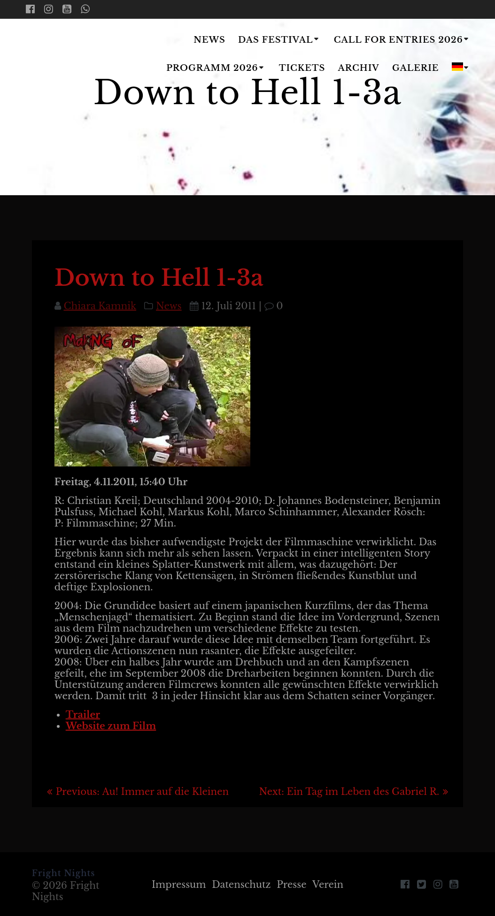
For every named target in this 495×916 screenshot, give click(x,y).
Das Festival (275, 40)
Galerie (415, 68)
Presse (292, 884)
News (209, 40)
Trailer (83, 714)
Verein (329, 884)
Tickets (302, 68)
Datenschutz (241, 884)
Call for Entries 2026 (398, 40)
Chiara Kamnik (99, 306)
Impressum (177, 884)
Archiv (358, 68)
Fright (81, 55)
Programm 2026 (212, 68)
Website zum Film (111, 726)
